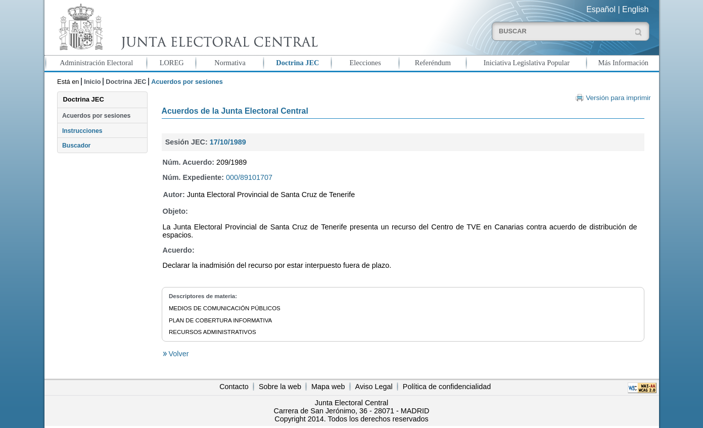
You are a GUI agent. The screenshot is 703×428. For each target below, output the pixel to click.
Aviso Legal (374, 387)
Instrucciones (82, 130)
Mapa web (328, 387)
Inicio (92, 81)
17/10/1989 (228, 142)
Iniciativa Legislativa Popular (527, 63)
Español (601, 9)
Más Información (623, 63)
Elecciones (365, 63)
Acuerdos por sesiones (96, 115)
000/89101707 (249, 177)
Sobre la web (280, 387)
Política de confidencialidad (447, 387)
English (635, 9)
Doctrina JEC (297, 63)
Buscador (76, 145)
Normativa (230, 63)
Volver (178, 354)
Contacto (234, 387)
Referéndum (433, 63)
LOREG (172, 63)
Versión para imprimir (618, 98)
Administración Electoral (96, 63)
